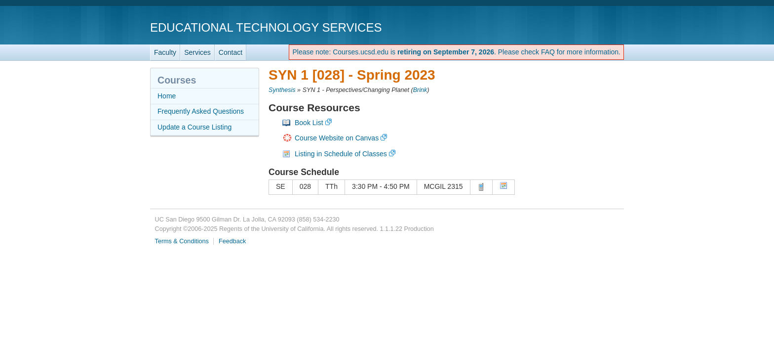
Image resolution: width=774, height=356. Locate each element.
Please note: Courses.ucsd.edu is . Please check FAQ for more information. (456, 52)
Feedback (232, 241)
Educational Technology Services (266, 27)
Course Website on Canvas (337, 138)
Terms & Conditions (182, 241)
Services (197, 52)
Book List (309, 123)
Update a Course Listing (194, 127)
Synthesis (282, 90)
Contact (230, 52)
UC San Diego (567, 27)
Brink (420, 90)
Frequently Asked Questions (200, 111)
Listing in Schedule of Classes (341, 154)
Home (166, 96)
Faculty (165, 52)
